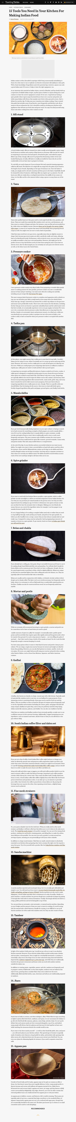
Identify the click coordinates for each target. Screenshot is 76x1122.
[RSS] (61, 2)
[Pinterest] (53, 2)
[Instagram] (58, 2)
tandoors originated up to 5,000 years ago (31, 960)
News (32, 2)
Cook (10, 7)
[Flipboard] (50, 2)
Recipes (25, 2)
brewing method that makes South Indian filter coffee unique (36, 765)
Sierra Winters (14, 19)
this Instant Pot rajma (35, 294)
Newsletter (68, 2)
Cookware (27, 7)
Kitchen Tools (18, 7)
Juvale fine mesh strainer (24, 831)
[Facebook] (45, 2)
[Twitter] (48, 2)
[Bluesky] (56, 2)
